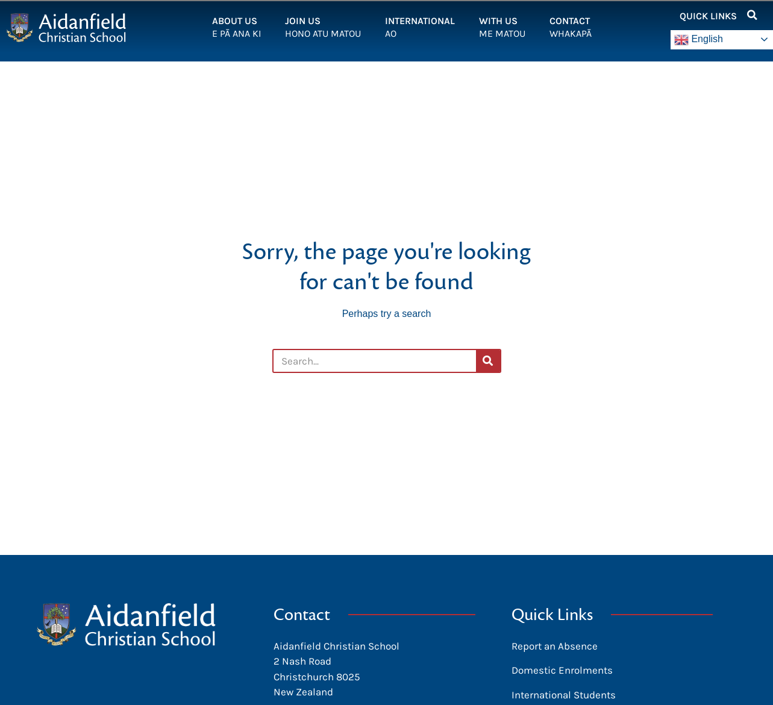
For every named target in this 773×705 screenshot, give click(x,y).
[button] (752, 15)
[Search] (488, 361)
